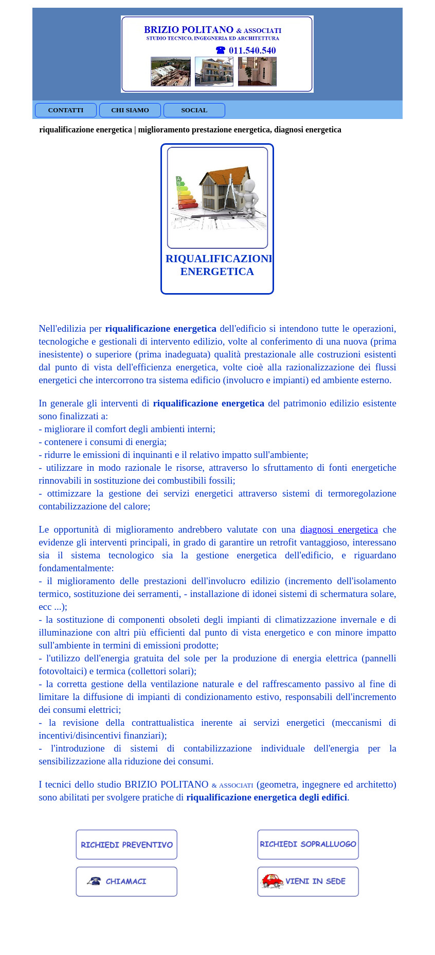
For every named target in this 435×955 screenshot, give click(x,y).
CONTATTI (65, 110)
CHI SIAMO (130, 110)
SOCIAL (194, 110)
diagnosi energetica (339, 529)
